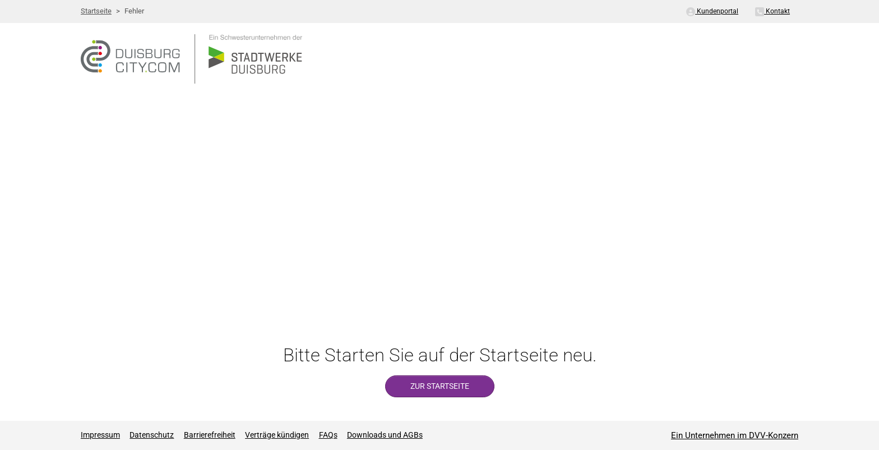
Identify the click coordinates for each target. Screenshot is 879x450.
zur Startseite (439, 386)
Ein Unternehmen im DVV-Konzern (734, 435)
